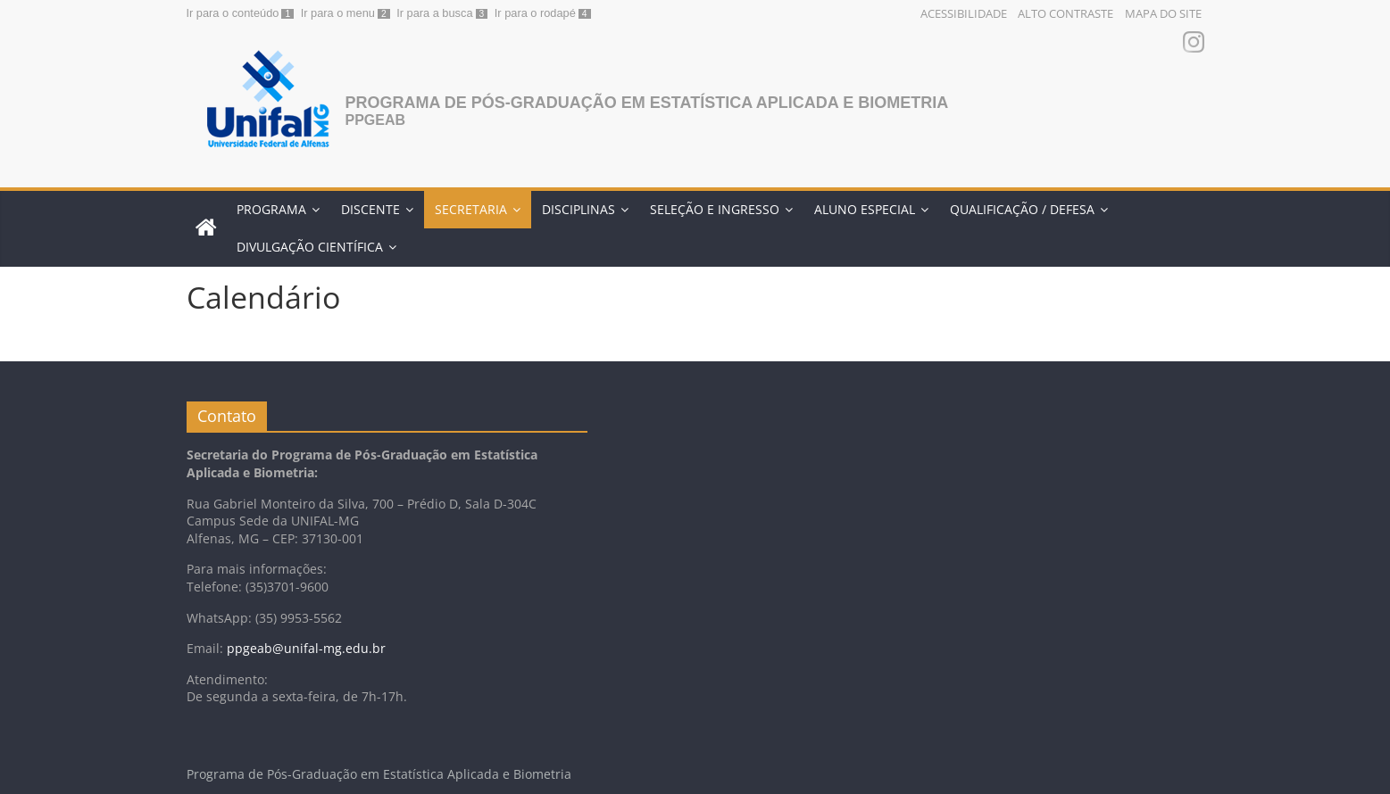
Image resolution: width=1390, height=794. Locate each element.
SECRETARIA (471, 209)
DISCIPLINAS (578, 209)
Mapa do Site (1163, 13)
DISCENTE (370, 209)
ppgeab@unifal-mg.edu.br (306, 648)
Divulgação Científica (310, 246)
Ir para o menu (338, 13)
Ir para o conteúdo (233, 13)
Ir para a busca (434, 13)
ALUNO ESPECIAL (864, 209)
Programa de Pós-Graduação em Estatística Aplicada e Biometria (647, 103)
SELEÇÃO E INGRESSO (714, 209)
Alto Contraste (1065, 13)
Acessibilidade (963, 13)
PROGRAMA (271, 209)
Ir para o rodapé (535, 13)
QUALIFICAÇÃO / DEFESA (1022, 209)
